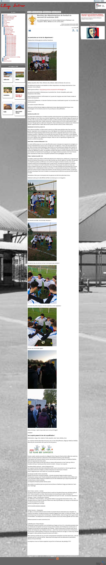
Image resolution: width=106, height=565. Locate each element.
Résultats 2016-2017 (11, 47)
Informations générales (9, 17)
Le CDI (5, 23)
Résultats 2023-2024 (11, 38)
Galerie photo (8, 33)
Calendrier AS (8, 28)
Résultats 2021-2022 (11, 41)
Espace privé (50, 559)
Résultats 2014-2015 (11, 50)
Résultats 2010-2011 (11, 55)
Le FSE (5, 21)
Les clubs (6, 25)
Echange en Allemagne (19, 95)
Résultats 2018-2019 (11, 45)
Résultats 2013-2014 (11, 51)
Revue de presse (7, 61)
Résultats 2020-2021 (11, 42)
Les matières (7, 22)
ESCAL (101, 564)
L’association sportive (37, 12)
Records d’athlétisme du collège (12, 56)
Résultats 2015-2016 (11, 49)
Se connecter (6, 1)
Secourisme (6, 58)
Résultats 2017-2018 (11, 46)
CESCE (5, 59)
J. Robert (75, 27)
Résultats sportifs (46, 12)
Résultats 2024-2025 (11, 37)
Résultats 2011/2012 (11, 54)
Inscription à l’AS (9, 29)
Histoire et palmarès (10, 31)
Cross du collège (9, 30)
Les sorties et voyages (9, 18)
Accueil (29, 12)
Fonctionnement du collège (10, 16)
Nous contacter (7, 20)
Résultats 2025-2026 (11, 36)
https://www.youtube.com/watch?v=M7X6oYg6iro (52, 89)
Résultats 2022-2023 (11, 39)
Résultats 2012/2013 (11, 52)
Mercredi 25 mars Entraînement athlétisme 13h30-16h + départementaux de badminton (92, 15)
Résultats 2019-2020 (56, 12)
